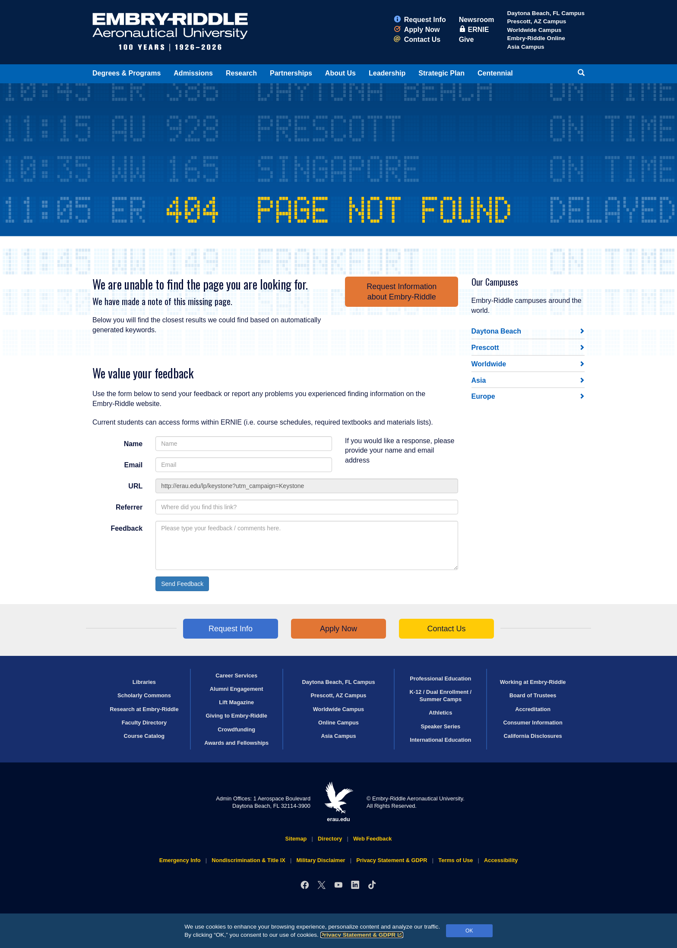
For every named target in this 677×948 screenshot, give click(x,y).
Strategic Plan (441, 73)
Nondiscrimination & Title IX (248, 860)
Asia (478, 380)
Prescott (485, 347)
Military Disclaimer (320, 860)
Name (133, 443)
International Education (440, 740)
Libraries (144, 682)
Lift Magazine (236, 702)
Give (466, 39)
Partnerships (291, 73)
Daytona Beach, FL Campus (546, 13)
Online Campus (338, 722)
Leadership (387, 73)
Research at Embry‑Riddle (144, 709)
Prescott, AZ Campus (536, 21)
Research (241, 73)
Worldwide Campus (534, 30)
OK (469, 931)
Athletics (440, 712)
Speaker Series (440, 726)
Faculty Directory (144, 722)
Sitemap (296, 838)
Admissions (193, 73)
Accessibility (501, 860)
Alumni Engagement (236, 689)
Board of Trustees (533, 695)
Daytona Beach (496, 331)
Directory (330, 838)
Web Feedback (372, 838)
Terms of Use (455, 860)
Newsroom (476, 19)
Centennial (495, 73)
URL (135, 486)
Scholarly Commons (144, 695)
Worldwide (488, 364)
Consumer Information (532, 722)
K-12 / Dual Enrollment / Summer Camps (440, 695)
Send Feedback (182, 583)
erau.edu (338, 801)
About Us (340, 73)
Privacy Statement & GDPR (362, 935)
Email (133, 465)
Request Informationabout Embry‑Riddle (402, 291)
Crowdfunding (236, 729)
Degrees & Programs (126, 73)
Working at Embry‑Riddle (533, 682)
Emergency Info (180, 860)
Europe (483, 396)
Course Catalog (144, 736)
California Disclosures (533, 736)
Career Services (236, 675)
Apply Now (417, 29)
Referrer (129, 507)
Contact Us (417, 39)
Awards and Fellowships (236, 743)
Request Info (420, 19)
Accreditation (532, 709)
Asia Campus (525, 47)
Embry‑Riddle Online (536, 38)
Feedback (126, 528)
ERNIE (474, 29)
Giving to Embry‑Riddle (236, 715)
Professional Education (440, 678)
